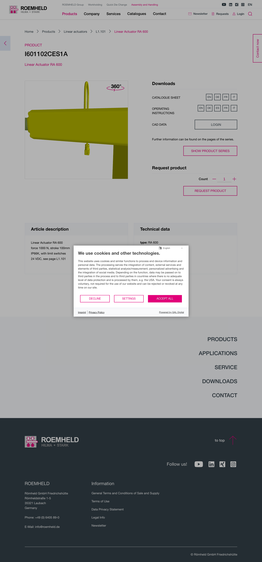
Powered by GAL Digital (171, 312)
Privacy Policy (97, 312)
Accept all (165, 298)
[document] (131, 272)
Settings (129, 298)
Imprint (82, 312)
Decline (95, 298)
